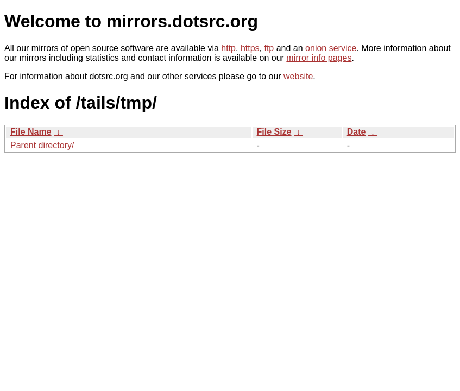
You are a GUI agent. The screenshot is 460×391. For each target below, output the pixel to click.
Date (356, 131)
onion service (330, 48)
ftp (269, 48)
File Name (31, 131)
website (298, 76)
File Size (274, 131)
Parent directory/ (42, 145)
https (250, 48)
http (228, 48)
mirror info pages (318, 57)
